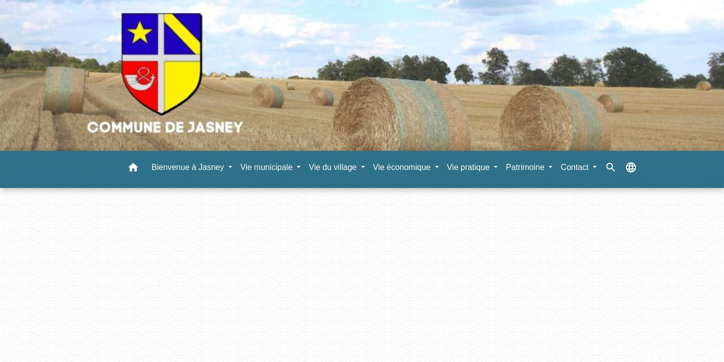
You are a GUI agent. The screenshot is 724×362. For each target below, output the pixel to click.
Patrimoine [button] (526, 167)
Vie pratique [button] (469, 167)
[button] (133, 169)
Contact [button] (576, 167)
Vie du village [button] (333, 167)
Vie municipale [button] (267, 167)
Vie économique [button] (403, 167)
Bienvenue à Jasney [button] (188, 167)
